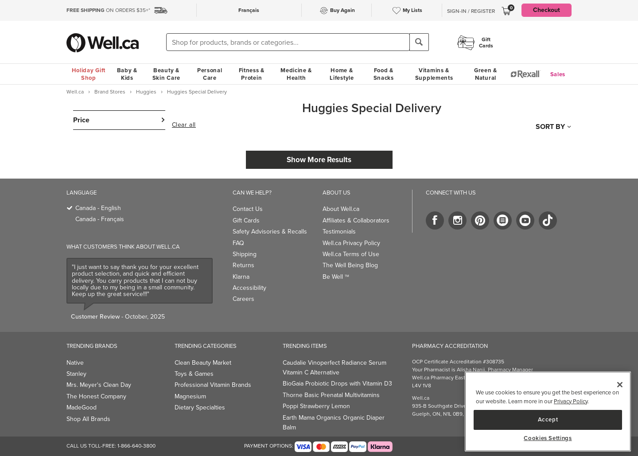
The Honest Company (96, 396)
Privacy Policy (570, 401)
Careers (243, 299)
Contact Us (248, 209)
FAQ (238, 243)
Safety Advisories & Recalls (270, 231)
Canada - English (98, 208)
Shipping (245, 254)
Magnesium (190, 396)
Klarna (241, 276)
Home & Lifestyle (342, 74)
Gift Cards (246, 220)
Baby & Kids (127, 74)
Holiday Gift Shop (88, 74)
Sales (558, 74)
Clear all (184, 125)
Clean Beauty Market (203, 362)
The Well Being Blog (350, 265)
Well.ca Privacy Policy (351, 243)
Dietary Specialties (200, 407)
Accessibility (249, 287)
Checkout (546, 10)
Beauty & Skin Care (166, 74)
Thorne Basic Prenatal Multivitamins (331, 395)
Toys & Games (194, 373)
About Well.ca (341, 209)
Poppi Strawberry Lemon (316, 406)
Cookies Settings (548, 438)
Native (75, 362)
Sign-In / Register (471, 11)
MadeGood (81, 407)
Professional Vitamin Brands (213, 385)
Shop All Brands (88, 419)
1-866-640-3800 (136, 446)
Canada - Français (99, 219)
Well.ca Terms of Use (351, 254)
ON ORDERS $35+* (108, 10)
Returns (243, 265)
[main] (548, 411)
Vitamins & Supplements (434, 74)
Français (248, 10)
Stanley (76, 373)
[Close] (620, 384)
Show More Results (319, 159)
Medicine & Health (296, 74)
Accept (548, 419)
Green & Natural (485, 74)
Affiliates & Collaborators (356, 220)
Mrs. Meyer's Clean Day (98, 385)
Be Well (336, 276)
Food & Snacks (383, 74)
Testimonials (339, 231)
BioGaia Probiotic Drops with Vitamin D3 (337, 383)
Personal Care (209, 74)
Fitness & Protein (252, 74)
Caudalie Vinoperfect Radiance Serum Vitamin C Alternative (334, 367)
